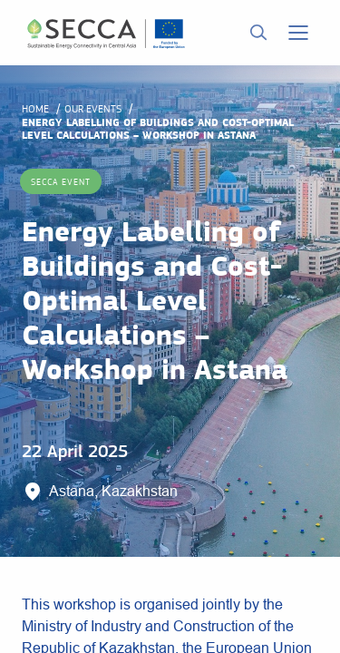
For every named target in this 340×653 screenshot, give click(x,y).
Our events (92, 108)
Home (35, 108)
